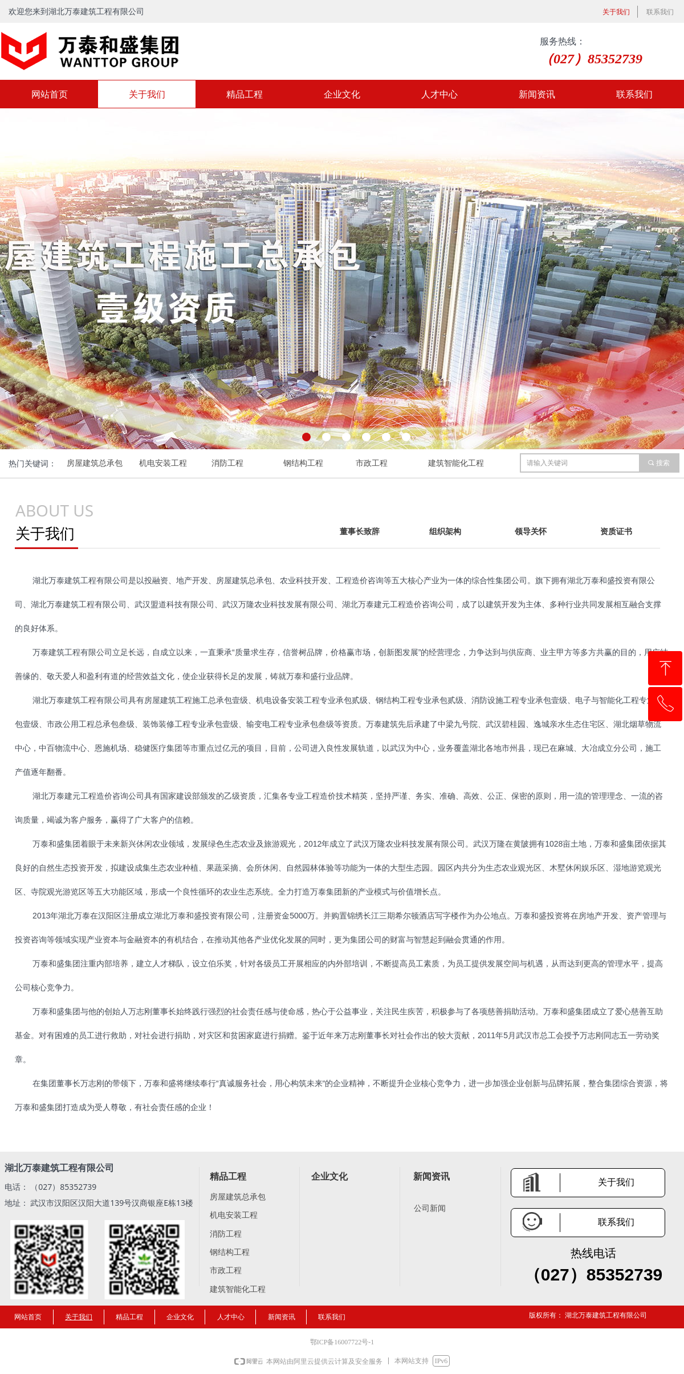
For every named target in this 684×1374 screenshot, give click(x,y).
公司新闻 (430, 1208)
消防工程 (227, 463)
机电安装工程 (163, 463)
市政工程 (372, 463)
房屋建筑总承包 (95, 463)
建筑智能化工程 (456, 463)
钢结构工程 (303, 463)
